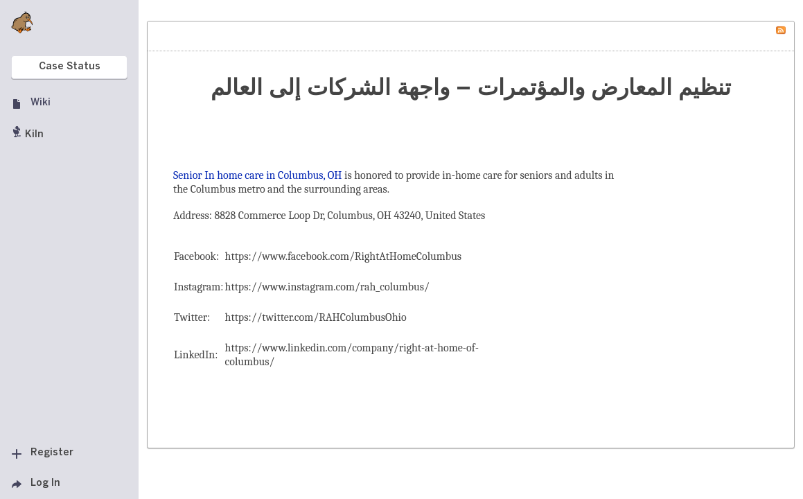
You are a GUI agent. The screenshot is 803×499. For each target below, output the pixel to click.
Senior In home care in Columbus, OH (257, 175)
